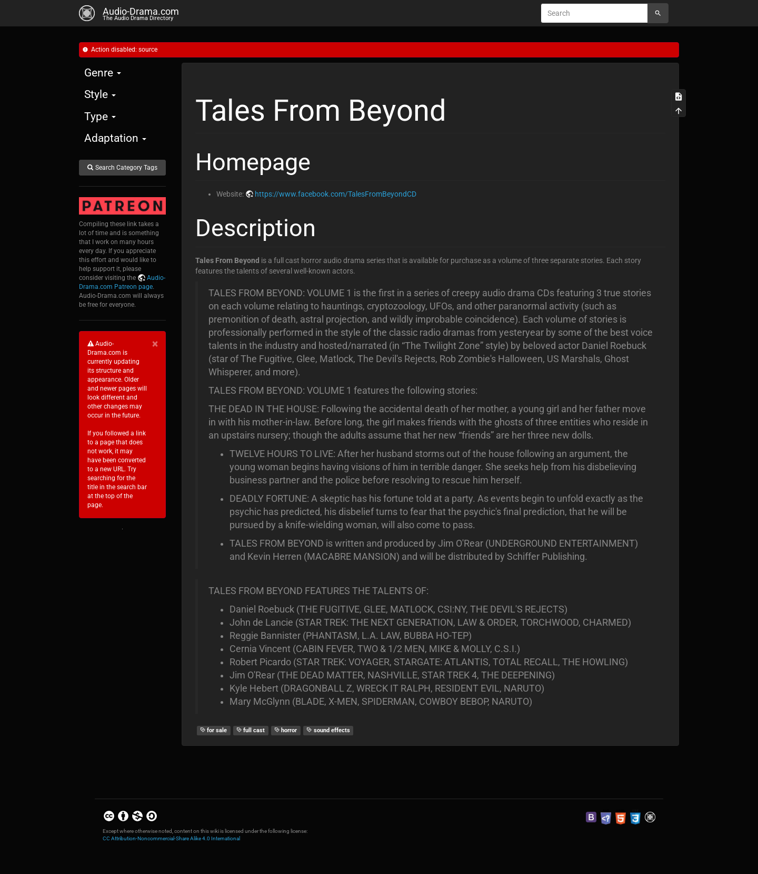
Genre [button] (102, 72)
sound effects (328, 730)
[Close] (155, 343)
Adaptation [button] (115, 138)
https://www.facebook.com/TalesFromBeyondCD (335, 194)
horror (285, 730)
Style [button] (100, 94)
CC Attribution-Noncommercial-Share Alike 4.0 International (171, 838)
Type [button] (100, 116)
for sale (213, 730)
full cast (250, 730)
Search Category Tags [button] (122, 167)
